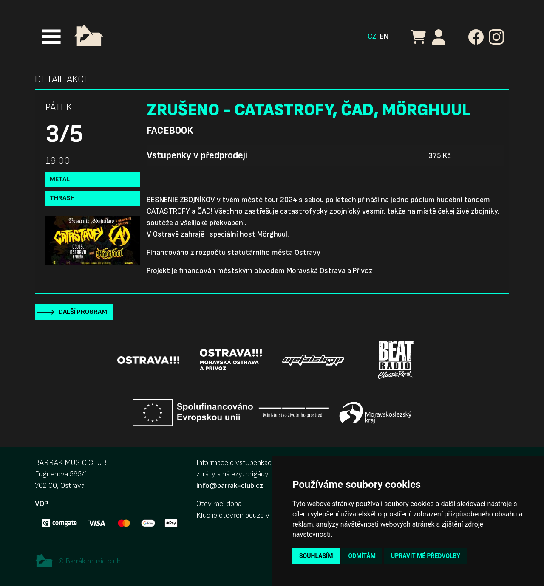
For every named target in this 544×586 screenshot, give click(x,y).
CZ (372, 36)
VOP (41, 503)
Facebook (170, 131)
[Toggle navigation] (51, 37)
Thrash (62, 198)
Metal (60, 179)
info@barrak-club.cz (230, 485)
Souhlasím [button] (316, 555)
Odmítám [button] (362, 555)
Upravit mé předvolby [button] (425, 555)
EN (384, 36)
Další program (83, 312)
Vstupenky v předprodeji (197, 155)
